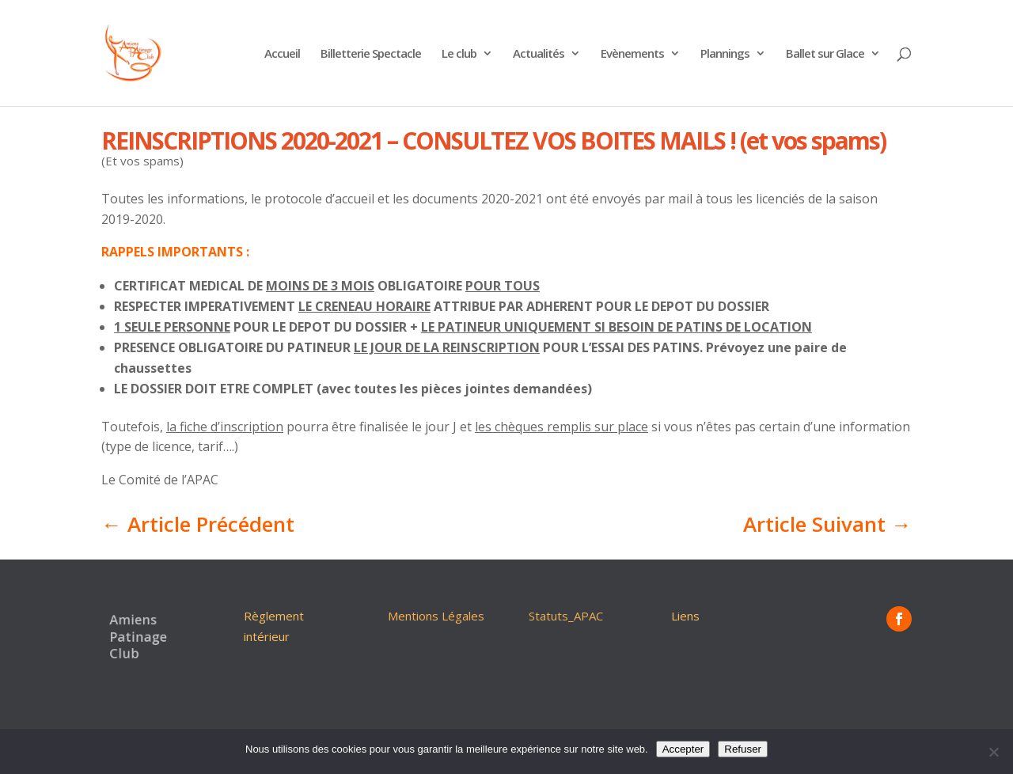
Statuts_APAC (566, 616)
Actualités (538, 54)
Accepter (683, 749)
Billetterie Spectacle (371, 54)
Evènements (632, 54)
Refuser (742, 749)
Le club (459, 54)
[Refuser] (993, 752)
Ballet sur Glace (825, 54)
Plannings (724, 54)
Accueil (282, 54)
